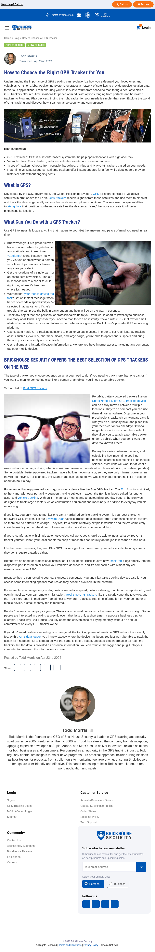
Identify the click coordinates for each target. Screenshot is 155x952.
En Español (14, 856)
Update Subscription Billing (97, 805)
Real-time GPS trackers (81, 594)
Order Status (88, 811)
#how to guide (36, 45)
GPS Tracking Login (19, 805)
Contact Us (14, 840)
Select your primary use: (96, 876)
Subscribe (141, 867)
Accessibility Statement (21, 845)
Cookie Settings (109, 945)
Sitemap (12, 816)
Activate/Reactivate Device (97, 800)
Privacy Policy (91, 945)
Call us (124, 4)
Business (119, 883)
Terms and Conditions (70, 945)
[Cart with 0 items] (138, 27)
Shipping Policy (90, 816)
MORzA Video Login (19, 811)
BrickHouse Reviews (19, 851)
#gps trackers (14, 45)
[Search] (131, 27)
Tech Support (89, 822)
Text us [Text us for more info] (145, 4)
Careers (12, 862)
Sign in (11, 800)
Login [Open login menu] (146, 27)
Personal (94, 883)
